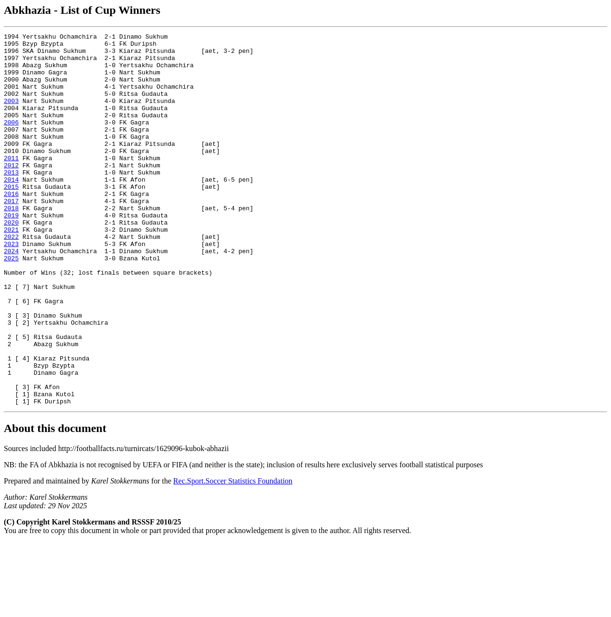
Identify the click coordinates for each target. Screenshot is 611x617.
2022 (11, 278)
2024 (11, 295)
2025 (11, 303)
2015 (11, 218)
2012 (11, 192)
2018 (11, 243)
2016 (11, 226)
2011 (11, 183)
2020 (11, 261)
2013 (11, 200)
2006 (11, 140)
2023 (11, 286)
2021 (11, 269)
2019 (11, 252)
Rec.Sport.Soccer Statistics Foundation (233, 555)
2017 (11, 235)
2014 (11, 209)
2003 (11, 115)
